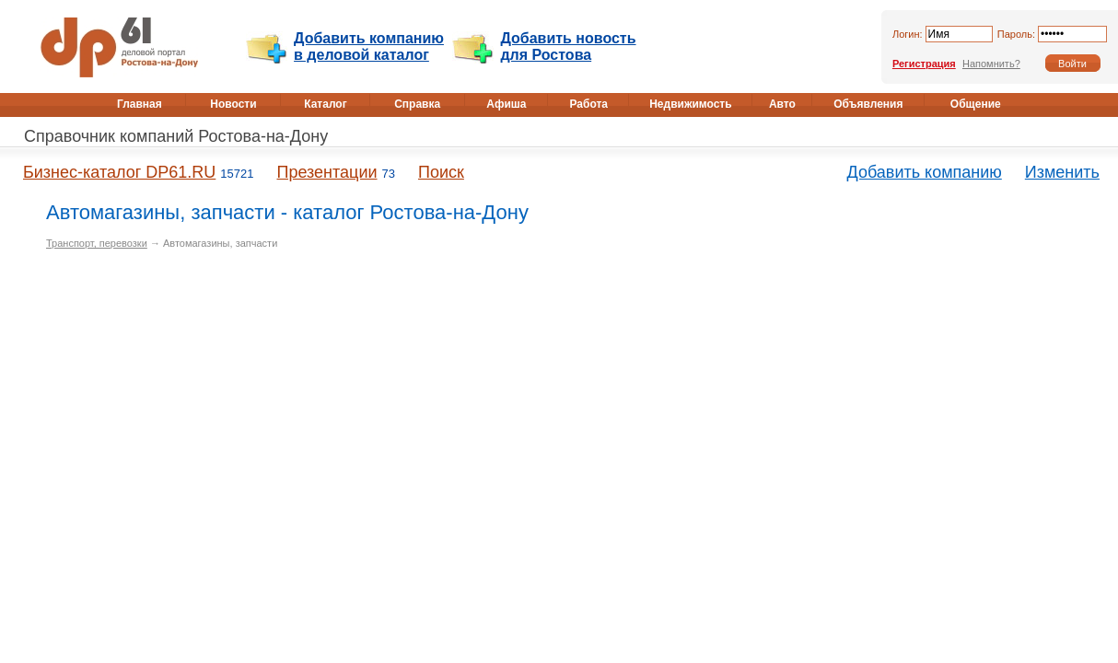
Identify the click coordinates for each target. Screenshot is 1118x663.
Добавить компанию (924, 172)
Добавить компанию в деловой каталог (369, 46)
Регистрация (924, 63)
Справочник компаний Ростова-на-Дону (176, 136)
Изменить (1062, 172)
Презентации (326, 172)
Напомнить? (991, 63)
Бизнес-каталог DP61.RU (119, 172)
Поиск (441, 172)
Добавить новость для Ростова (567, 46)
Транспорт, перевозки (96, 243)
